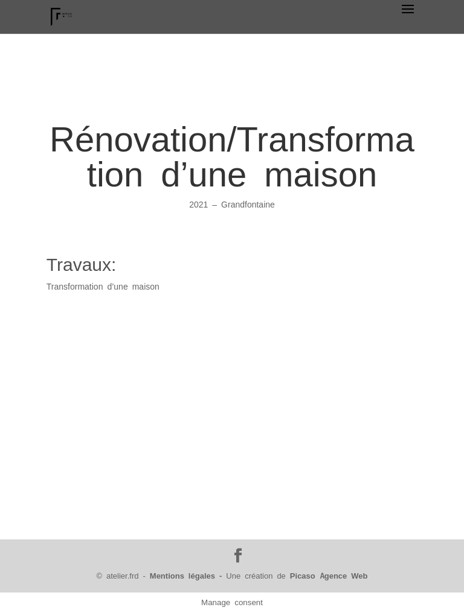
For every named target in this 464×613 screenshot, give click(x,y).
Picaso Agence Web (329, 575)
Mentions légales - (188, 575)
